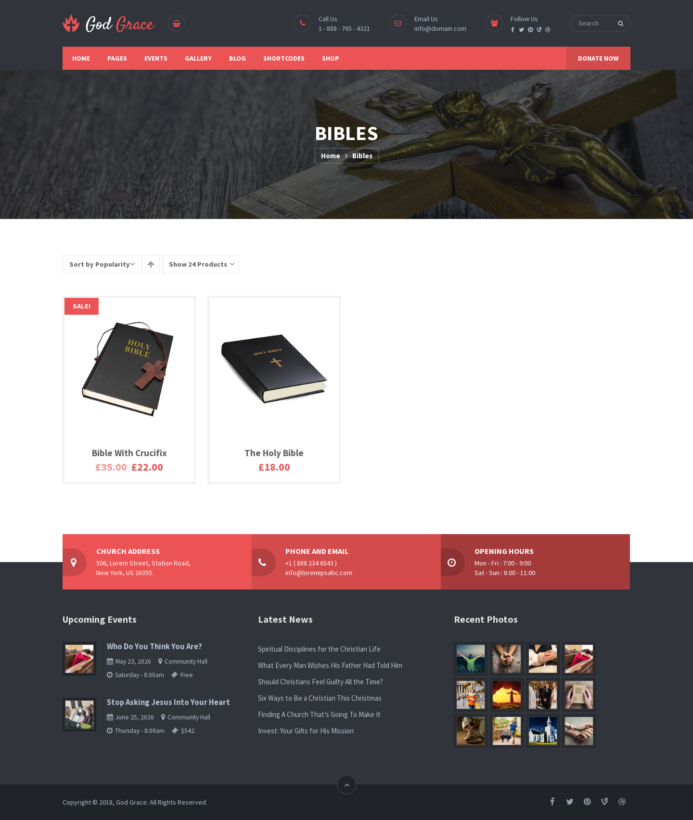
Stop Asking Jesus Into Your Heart (168, 702)
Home (330, 155)
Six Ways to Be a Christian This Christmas (320, 698)
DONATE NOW (598, 58)
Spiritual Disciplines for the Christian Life (319, 648)
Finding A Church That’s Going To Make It (319, 714)
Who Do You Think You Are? (154, 646)
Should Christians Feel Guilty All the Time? (320, 681)
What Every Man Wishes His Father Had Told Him (330, 665)
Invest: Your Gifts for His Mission (306, 730)
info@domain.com (440, 28)
